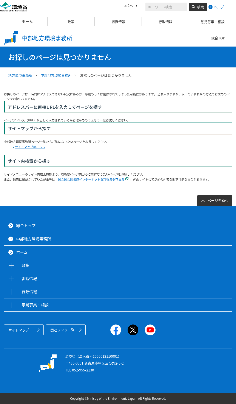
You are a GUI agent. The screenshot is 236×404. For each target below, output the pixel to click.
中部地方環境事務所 (56, 75)
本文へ (129, 6)
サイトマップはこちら (30, 147)
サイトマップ (18, 329)
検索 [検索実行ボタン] (200, 6)
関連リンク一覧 (62, 329)
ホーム (24, 21)
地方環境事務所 (20, 75)
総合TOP (218, 38)
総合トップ (25, 225)
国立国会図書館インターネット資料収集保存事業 (91, 179)
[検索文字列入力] (166, 7)
